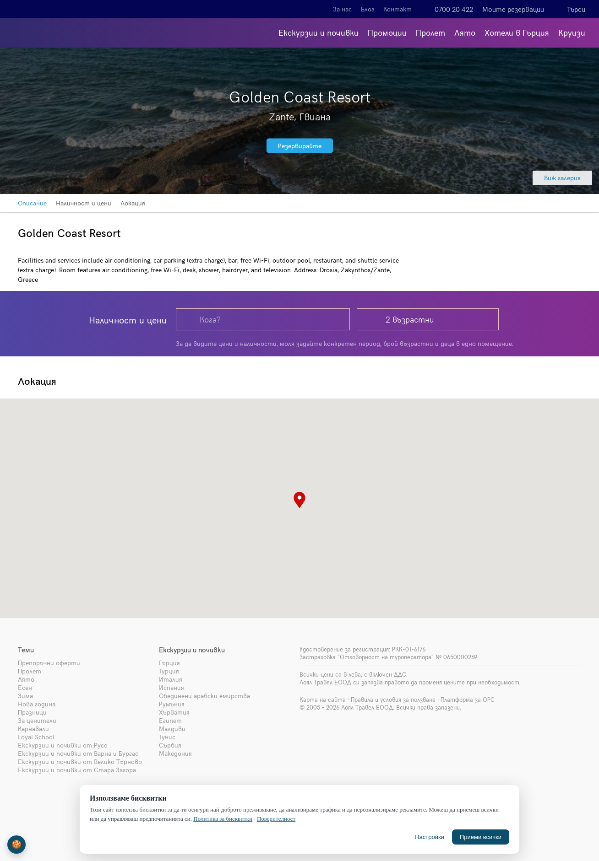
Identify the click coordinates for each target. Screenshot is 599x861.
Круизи (571, 32)
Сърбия (170, 745)
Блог (367, 9)
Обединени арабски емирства (204, 695)
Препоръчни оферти (49, 662)
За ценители (37, 720)
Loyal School (36, 736)
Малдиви (172, 728)
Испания (171, 687)
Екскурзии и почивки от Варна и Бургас (78, 753)
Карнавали (33, 728)
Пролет (430, 32)
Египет (170, 720)
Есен (25, 687)
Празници (32, 712)
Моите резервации (513, 9)
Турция (169, 671)
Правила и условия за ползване (393, 699)
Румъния (172, 704)
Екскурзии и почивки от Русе (62, 745)
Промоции (387, 32)
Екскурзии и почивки (318, 32)
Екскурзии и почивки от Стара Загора (77, 769)
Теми (26, 649)
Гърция (169, 662)
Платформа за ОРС (468, 699)
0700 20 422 (454, 9)
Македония (175, 753)
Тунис (167, 736)
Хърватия (174, 712)
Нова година (36, 704)
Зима (25, 695)
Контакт (397, 9)
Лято (464, 32)
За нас (342, 9)
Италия (170, 679)
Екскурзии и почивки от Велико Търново (80, 761)
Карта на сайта (323, 699)
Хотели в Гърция (517, 32)
